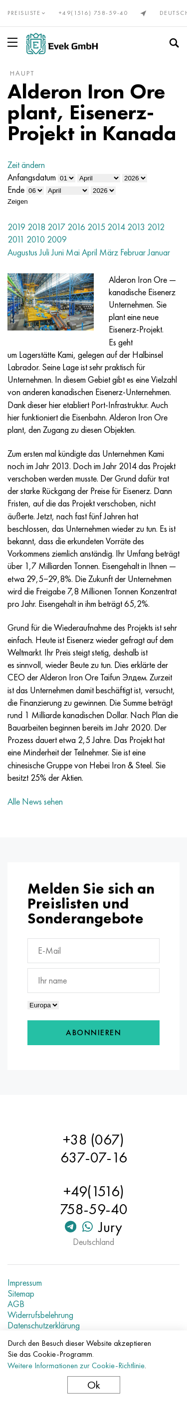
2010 (35, 239)
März (108, 252)
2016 (76, 227)
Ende (15, 189)
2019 (16, 227)
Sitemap (20, 1293)
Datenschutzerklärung (43, 1325)
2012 (156, 227)
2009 (57, 239)
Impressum (24, 1282)
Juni (57, 252)
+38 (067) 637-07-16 (93, 1148)
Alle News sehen (35, 801)
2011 (15, 239)
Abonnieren (93, 1032)
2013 (136, 227)
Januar (159, 252)
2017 (56, 227)
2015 (96, 227)
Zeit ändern (26, 164)
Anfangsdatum (31, 177)
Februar (133, 252)
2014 (116, 227)
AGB (15, 1304)
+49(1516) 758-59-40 (94, 13)
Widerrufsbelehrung (40, 1315)
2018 (36, 227)
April (89, 252)
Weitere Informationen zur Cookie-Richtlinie (76, 1365)
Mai (73, 252)
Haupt (22, 73)
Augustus (22, 252)
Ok (93, 1385)
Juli (44, 252)
